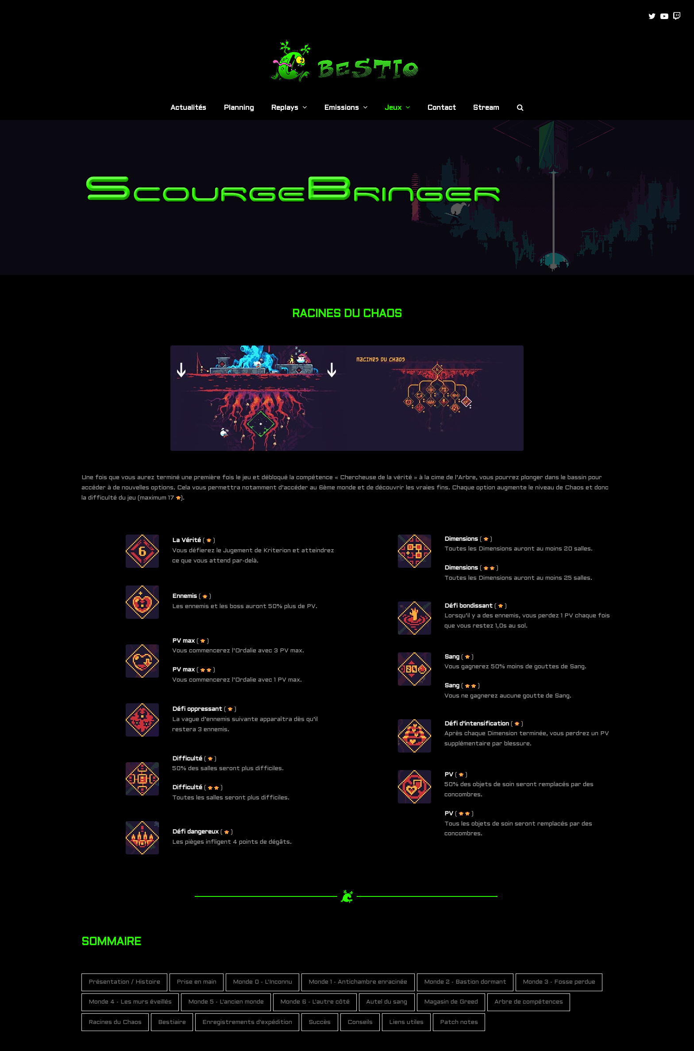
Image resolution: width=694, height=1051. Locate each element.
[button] (520, 108)
